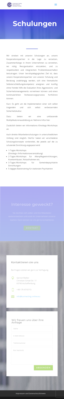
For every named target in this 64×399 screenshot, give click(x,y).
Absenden (43, 368)
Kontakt (32, 228)
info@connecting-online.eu (28, 296)
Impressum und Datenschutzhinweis (31, 393)
